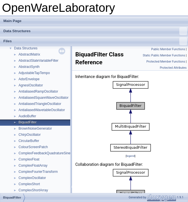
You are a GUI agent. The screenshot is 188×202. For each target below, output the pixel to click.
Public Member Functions (168, 49)
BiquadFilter (28, 122)
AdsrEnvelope (29, 79)
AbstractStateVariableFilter (38, 61)
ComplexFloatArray (33, 165)
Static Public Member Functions (164, 55)
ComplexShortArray (33, 190)
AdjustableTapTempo (34, 73)
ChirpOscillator (30, 135)
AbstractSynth (29, 67)
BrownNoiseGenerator (35, 128)
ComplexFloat (29, 159)
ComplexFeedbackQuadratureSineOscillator (52, 153)
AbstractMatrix (29, 54)
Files (95, 41)
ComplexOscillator (32, 178)
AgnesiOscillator (31, 85)
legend (130, 155)
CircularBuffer (29, 141)
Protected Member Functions (165, 61)
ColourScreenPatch (33, 147)
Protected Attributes (173, 68)
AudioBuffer (27, 116)
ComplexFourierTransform (38, 172)
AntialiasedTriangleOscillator (40, 104)
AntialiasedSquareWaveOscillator (44, 98)
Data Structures (95, 31)
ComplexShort (29, 184)
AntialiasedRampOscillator (38, 91)
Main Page (12, 21)
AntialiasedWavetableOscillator (42, 110)
